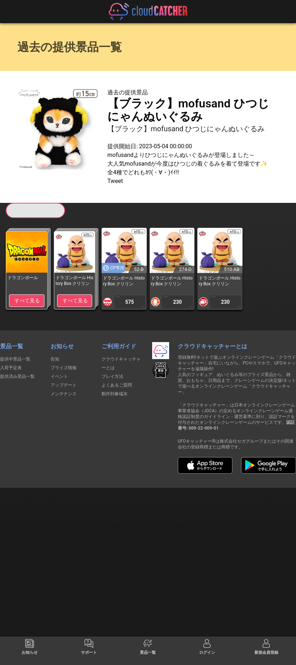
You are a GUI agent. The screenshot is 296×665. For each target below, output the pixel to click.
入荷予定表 (11, 367)
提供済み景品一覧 (17, 376)
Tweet (115, 181)
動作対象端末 (115, 393)
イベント (59, 376)
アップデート (64, 385)
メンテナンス (64, 393)
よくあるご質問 (117, 385)
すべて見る (27, 300)
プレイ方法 (112, 376)
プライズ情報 (64, 367)
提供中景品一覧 (15, 359)
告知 (55, 359)
